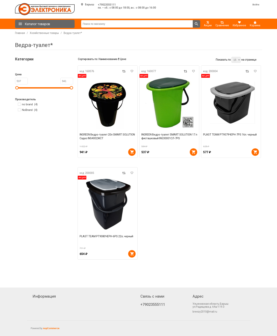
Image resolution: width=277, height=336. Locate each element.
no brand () (30, 104)
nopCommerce (51, 328)
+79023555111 (107, 4)
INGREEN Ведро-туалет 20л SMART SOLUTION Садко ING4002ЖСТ (107, 136)
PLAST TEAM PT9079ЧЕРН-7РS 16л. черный (230, 134)
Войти (255, 4)
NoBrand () (29, 110)
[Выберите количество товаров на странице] (236, 60)
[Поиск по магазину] (137, 24)
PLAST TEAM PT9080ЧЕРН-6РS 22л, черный (106, 236)
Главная (20, 32)
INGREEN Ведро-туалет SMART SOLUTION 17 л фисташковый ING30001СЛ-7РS (169, 136)
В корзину (132, 152)
